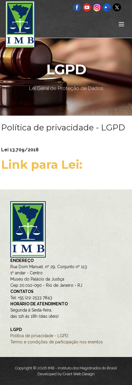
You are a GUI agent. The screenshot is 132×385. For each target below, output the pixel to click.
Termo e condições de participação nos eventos (56, 342)
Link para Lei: (43, 164)
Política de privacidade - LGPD (39, 335)
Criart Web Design (79, 374)
